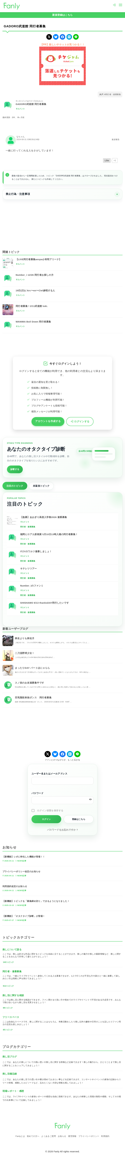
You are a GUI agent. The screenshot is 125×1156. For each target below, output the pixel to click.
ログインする (79, 421)
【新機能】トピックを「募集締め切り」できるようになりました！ (35, 901)
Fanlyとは (20, 1136)
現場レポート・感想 (13, 1091)
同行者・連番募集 (113, 94)
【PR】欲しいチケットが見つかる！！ (62, 44)
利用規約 (105, 1136)
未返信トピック (41, 485)
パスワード (37, 793)
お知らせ (62, 1136)
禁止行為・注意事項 (18, 194)
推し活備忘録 (9, 1073)
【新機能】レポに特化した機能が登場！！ (23, 856)
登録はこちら (78, 819)
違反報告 (115, 139)
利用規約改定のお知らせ (14, 886)
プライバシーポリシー (88, 1136)
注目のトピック (15, 485)
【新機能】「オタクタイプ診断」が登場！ (23, 916)
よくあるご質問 (48, 1136)
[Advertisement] (62, 222)
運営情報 (72, 1136)
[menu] (120, 4)
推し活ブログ (9, 1056)
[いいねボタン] (107, 160)
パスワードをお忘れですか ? (62, 829)
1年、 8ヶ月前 (18, 117)
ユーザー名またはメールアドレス (49, 773)
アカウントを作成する (48, 421)
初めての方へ (33, 1136)
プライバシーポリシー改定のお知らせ (21, 871)
